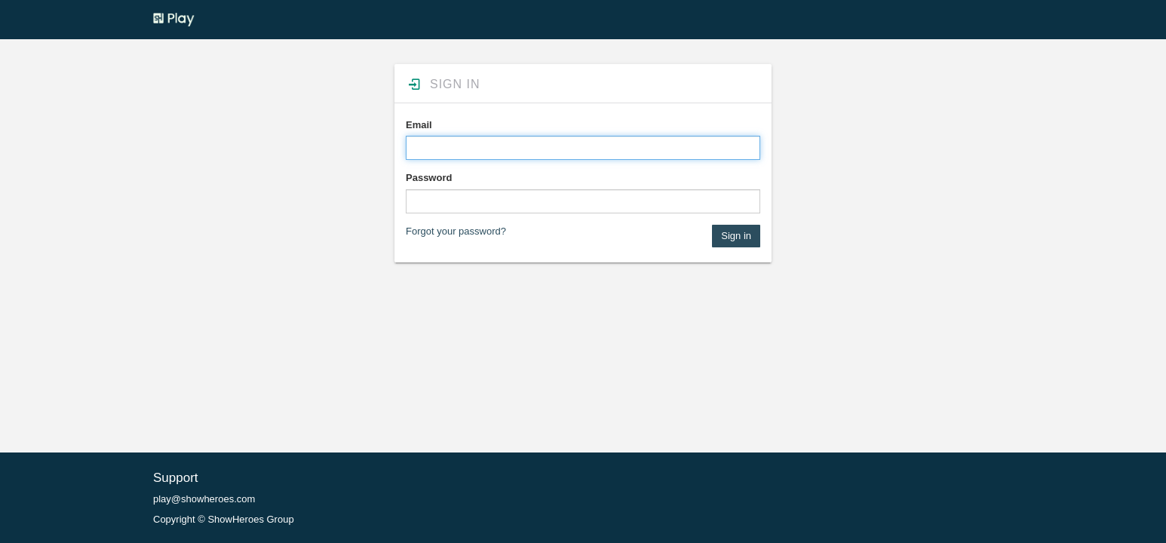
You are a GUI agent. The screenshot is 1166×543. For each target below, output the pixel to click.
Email (419, 124)
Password (429, 177)
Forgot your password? (456, 231)
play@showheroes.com (204, 499)
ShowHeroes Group (250, 519)
